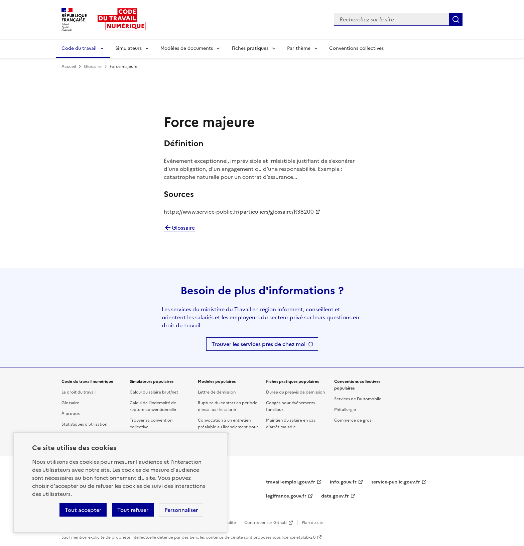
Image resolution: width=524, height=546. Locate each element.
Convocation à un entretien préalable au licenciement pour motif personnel (228, 427)
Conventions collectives (356, 48)
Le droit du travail (78, 392)
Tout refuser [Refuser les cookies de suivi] (132, 510)
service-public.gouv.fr (395, 481)
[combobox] (391, 19)
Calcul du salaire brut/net (154, 392)
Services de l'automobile (357, 399)
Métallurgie (345, 410)
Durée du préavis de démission (295, 392)
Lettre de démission (217, 392)
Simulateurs (128, 48)
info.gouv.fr (343, 481)
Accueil (68, 67)
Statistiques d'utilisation (84, 424)
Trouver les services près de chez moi (258, 344)
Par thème (298, 48)
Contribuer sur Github (265, 523)
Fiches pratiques (250, 48)
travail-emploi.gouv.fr (290, 481)
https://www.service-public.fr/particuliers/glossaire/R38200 (239, 212)
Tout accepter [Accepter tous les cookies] (83, 510)
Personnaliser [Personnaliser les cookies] (181, 510)
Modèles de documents (186, 48)
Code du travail (79, 48)
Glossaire (93, 67)
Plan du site (312, 523)
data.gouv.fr (335, 496)
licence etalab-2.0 (298, 537)
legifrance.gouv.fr (286, 496)
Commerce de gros (352, 420)
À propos (70, 414)
